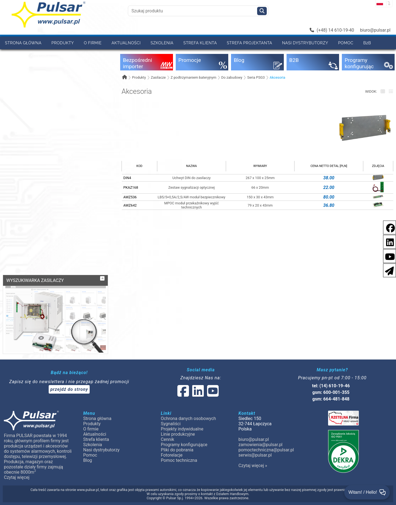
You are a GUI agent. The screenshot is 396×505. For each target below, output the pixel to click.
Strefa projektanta (249, 42)
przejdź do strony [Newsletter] (69, 389)
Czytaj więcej (16, 477)
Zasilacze (158, 77)
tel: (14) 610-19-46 (331, 385)
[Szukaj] (262, 11)
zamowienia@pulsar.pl (260, 444)
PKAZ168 (130, 187)
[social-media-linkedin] (387, 241)
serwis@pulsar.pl (255, 455)
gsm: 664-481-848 (331, 399)
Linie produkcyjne (178, 434)
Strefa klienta (200, 42)
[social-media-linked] (197, 394)
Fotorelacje (172, 455)
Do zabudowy (232, 77)
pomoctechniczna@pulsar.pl (266, 449)
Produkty (62, 42)
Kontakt (40, 55)
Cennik (13, 55)
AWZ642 (130, 205)
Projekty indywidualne (182, 429)
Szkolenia (161, 42)
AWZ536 (130, 197)
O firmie (93, 42)
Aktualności (126, 42)
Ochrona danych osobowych (188, 418)
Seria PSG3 (256, 77)
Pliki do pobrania (177, 449)
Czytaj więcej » (252, 465)
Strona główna (23, 42)
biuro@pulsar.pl (375, 30)
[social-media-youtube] (388, 255)
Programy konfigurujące (184, 444)
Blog (87, 460)
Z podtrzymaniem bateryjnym (193, 77)
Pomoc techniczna (179, 460)
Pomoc (345, 42)
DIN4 (127, 178)
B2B (367, 42)
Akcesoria (277, 77)
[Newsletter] (387, 270)
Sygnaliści (171, 423)
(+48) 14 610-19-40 (332, 30)
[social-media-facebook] (387, 227)
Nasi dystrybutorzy (305, 42)
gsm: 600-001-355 (331, 392)
